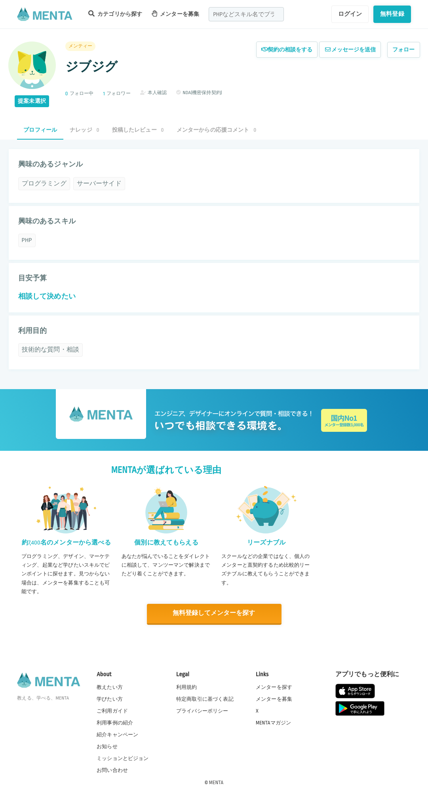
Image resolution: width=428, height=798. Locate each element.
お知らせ (107, 746)
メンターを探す (274, 686)
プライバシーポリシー (202, 710)
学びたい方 (110, 698)
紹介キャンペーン (117, 734)
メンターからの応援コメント (217, 130)
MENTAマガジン (273, 722)
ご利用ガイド (112, 710)
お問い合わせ (112, 770)
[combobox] (246, 14)
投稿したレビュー (138, 130)
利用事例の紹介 (115, 722)
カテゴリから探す (115, 13)
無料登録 (392, 14)
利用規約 (186, 686)
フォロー (403, 50)
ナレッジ (84, 130)
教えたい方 (110, 686)
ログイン (350, 14)
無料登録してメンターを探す (214, 613)
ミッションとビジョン (123, 758)
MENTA (216, 782)
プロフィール (40, 130)
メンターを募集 (175, 13)
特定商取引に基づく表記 (205, 698)
